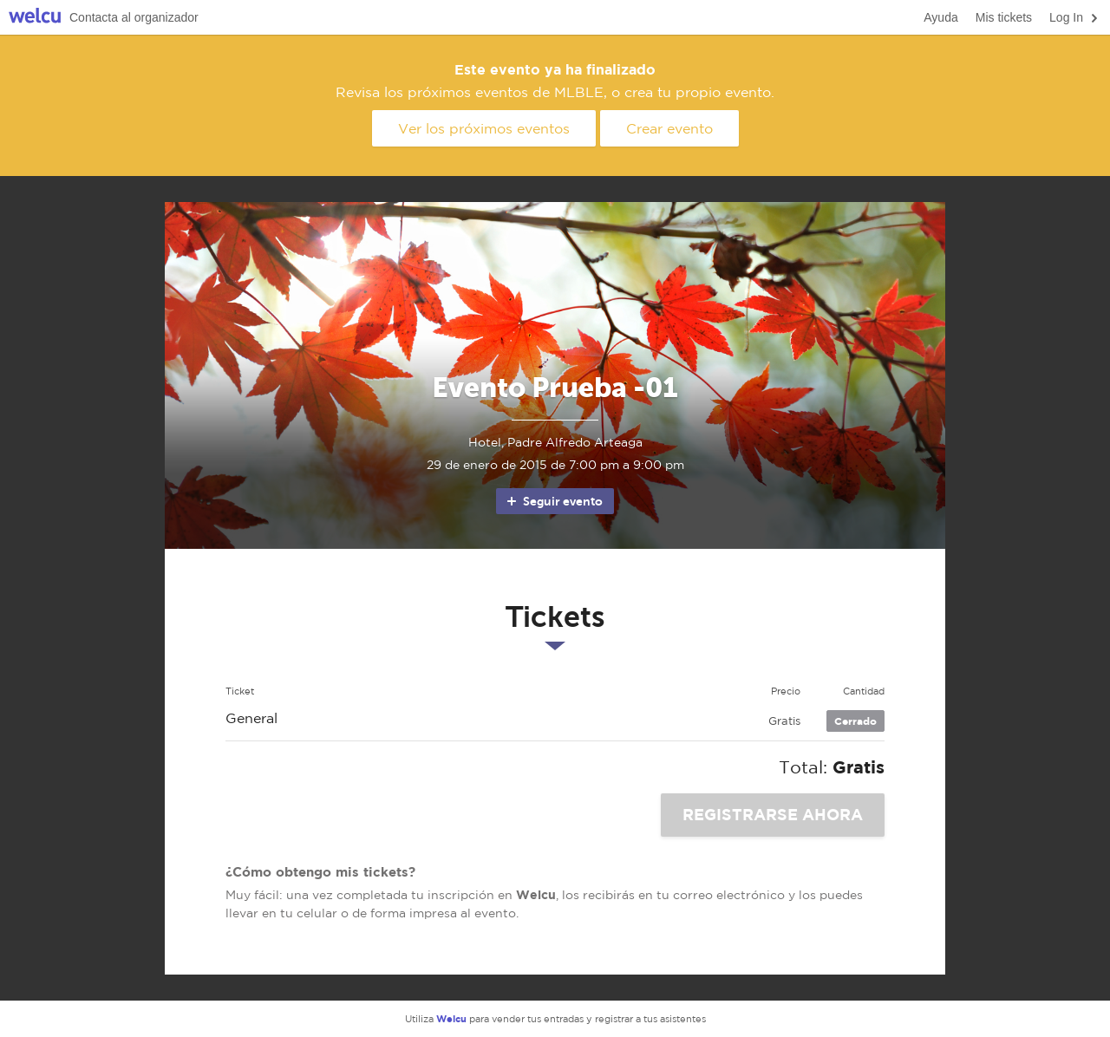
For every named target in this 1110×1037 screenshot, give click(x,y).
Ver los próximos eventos (484, 128)
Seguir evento (554, 501)
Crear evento (669, 128)
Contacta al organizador (134, 17)
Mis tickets (1004, 17)
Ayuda (940, 17)
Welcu (35, 18)
